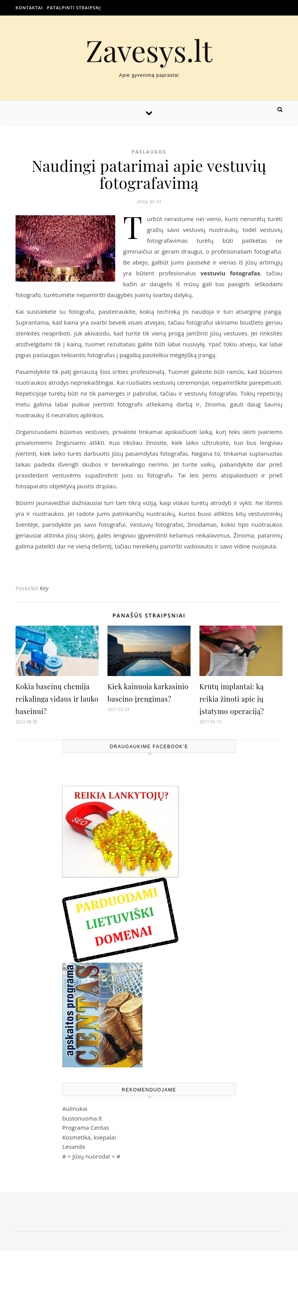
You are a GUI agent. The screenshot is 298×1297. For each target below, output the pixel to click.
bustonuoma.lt (82, 1118)
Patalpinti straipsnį (74, 7)
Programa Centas (85, 1127)
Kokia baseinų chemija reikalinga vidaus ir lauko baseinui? (57, 699)
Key (44, 588)
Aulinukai (74, 1108)
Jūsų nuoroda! (91, 1156)
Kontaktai (29, 7)
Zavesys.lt (149, 50)
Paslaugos (149, 152)
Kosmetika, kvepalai (89, 1137)
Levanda (73, 1146)
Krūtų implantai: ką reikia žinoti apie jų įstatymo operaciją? (231, 699)
